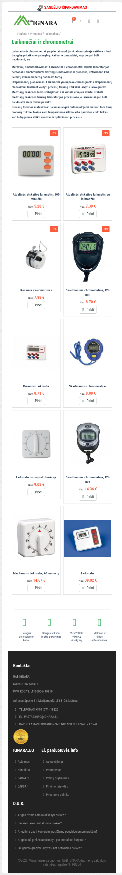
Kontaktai (24, 770)
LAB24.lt (23, 786)
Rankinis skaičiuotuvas (36, 290)
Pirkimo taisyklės (57, 786)
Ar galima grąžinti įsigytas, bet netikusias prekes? (50, 848)
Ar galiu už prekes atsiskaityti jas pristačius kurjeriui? (52, 840)
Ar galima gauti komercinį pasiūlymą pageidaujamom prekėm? (57, 831)
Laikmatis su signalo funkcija (36, 477)
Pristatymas (53, 770)
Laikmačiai (51, 34)
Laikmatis (87, 573)
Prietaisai (36, 34)
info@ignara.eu (46, 717)
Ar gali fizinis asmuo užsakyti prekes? (42, 815)
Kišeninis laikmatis (36, 386)
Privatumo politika (57, 795)
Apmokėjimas (55, 761)
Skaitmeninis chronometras (87, 386)
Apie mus (24, 761)
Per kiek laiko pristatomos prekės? (40, 823)
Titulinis (22, 34)
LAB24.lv (23, 778)
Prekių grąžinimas (57, 778)
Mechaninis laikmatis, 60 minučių (36, 573)
